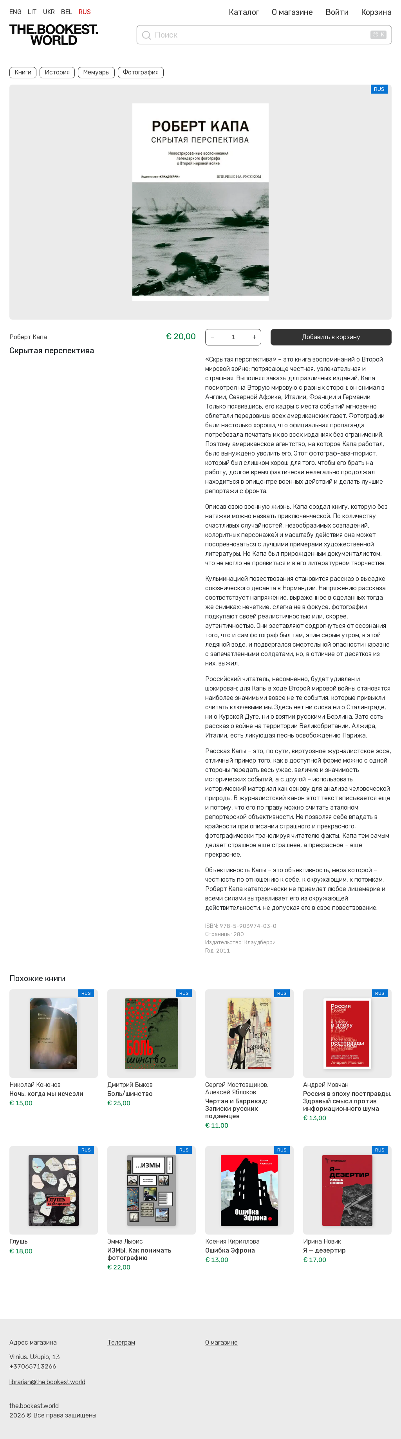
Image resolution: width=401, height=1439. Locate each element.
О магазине (292, 12)
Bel (66, 12)
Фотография (141, 72)
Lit (32, 12)
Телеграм (121, 1342)
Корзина (376, 12)
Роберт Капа (28, 337)
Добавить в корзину (331, 337)
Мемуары (96, 72)
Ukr (49, 12)
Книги (22, 72)
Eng (15, 12)
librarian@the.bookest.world (47, 1382)
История (57, 72)
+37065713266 (32, 1366)
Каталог (244, 12)
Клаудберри (260, 942)
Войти (337, 12)
